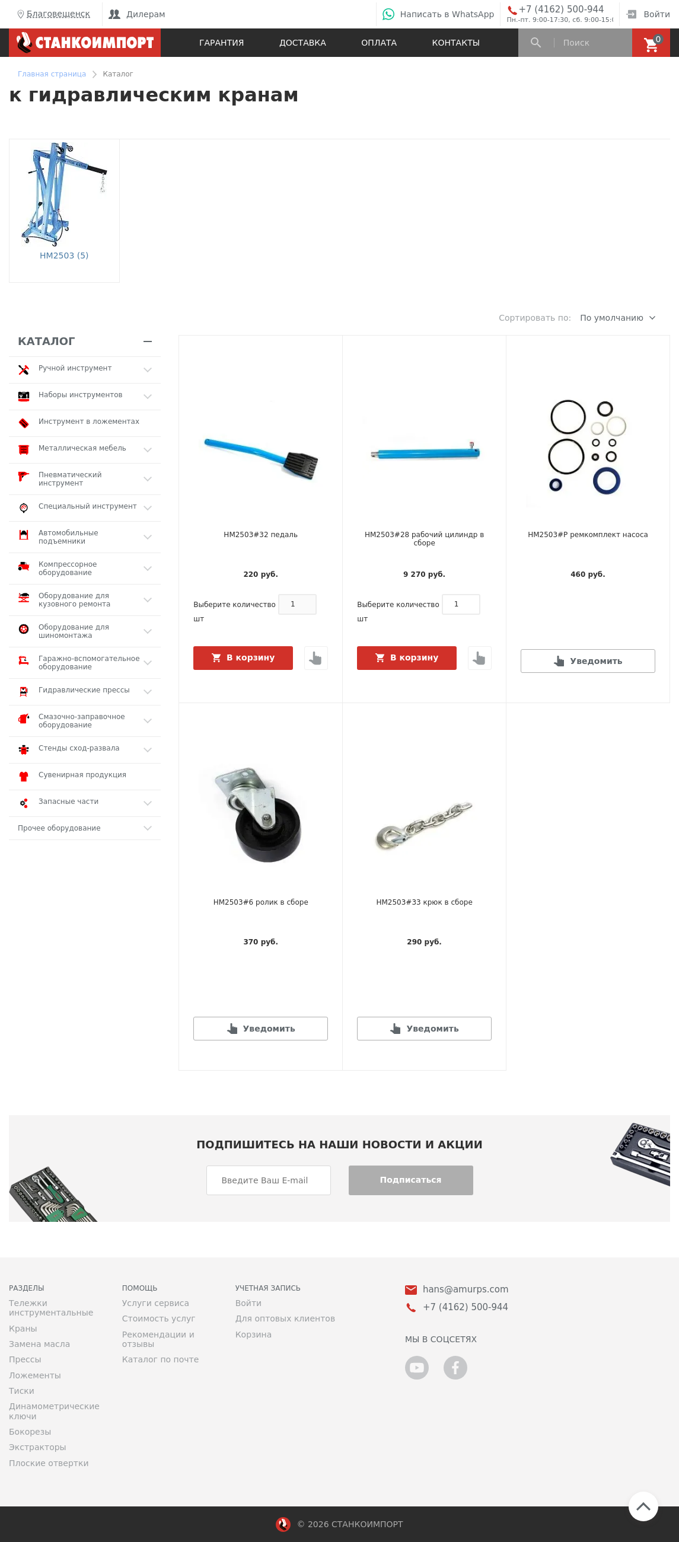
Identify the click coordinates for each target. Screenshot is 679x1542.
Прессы (25, 1359)
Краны (23, 1328)
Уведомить (596, 661)
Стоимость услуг (159, 1318)
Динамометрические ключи (54, 1410)
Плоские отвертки (49, 1463)
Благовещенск (52, 14)
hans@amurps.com (466, 1290)
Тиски (21, 1391)
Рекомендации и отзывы (158, 1339)
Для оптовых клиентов (285, 1318)
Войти (648, 14)
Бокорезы (30, 1431)
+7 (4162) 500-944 (561, 10)
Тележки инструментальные (51, 1307)
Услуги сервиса (155, 1303)
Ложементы (35, 1375)
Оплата (379, 42)
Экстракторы (37, 1447)
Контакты (456, 42)
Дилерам (137, 14)
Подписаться (410, 1180)
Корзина (253, 1334)
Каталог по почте (160, 1359)
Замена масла (39, 1344)
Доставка (302, 42)
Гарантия (221, 42)
